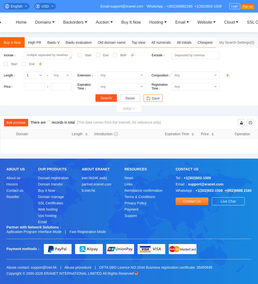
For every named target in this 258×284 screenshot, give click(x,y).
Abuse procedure (77, 267)
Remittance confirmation (143, 190)
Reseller (13, 197)
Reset (130, 98)
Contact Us (192, 201)
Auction (102, 22)
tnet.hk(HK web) (94, 178)
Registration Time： (159, 86)
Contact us (15, 190)
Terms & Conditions (139, 197)
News (128, 178)
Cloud (229, 22)
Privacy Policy (135, 203)
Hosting (156, 22)
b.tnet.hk (88, 190)
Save (153, 98)
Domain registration (53, 178)
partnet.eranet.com (96, 184)
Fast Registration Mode (88, 232)
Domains (43, 22)
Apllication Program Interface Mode (34, 232)
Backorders (73, 22)
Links (128, 184)
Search (106, 98)
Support (130, 216)
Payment (131, 209)
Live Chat (228, 201)
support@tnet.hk (44, 267)
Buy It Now (131, 22)
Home (21, 22)
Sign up (247, 6)
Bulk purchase (16, 122)
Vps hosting (47, 216)
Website (205, 22)
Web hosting (48, 209)
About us (13, 178)
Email (180, 22)
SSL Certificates (50, 203)
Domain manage (51, 197)
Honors (12, 184)
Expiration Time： (84, 86)
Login (234, 6)
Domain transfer (50, 184)
